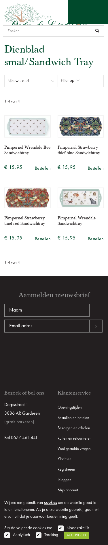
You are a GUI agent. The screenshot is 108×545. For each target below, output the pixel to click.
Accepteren (76, 535)
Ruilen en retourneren (75, 438)
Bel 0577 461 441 (21, 438)
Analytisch (21, 535)
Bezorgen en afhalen (74, 428)
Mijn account (68, 490)
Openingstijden (70, 407)
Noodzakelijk (78, 528)
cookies (50, 503)
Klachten (64, 459)
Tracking (51, 535)
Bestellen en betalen (73, 418)
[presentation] (48, 351)
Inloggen (64, 480)
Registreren (66, 469)
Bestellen (43, 168)
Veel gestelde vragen (74, 449)
